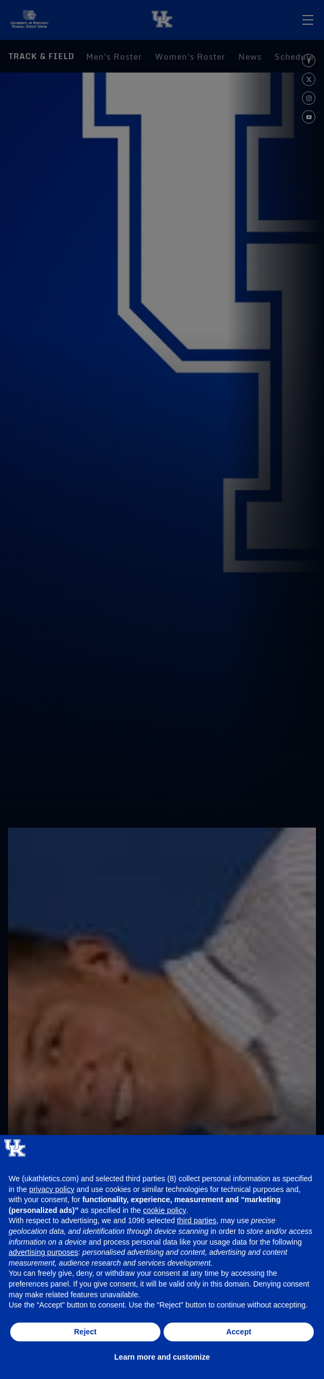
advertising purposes (43, 1252)
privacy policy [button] (51, 1189)
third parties (196, 1220)
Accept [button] (238, 1331)
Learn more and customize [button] (161, 1357)
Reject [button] (85, 1331)
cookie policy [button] (164, 1210)
